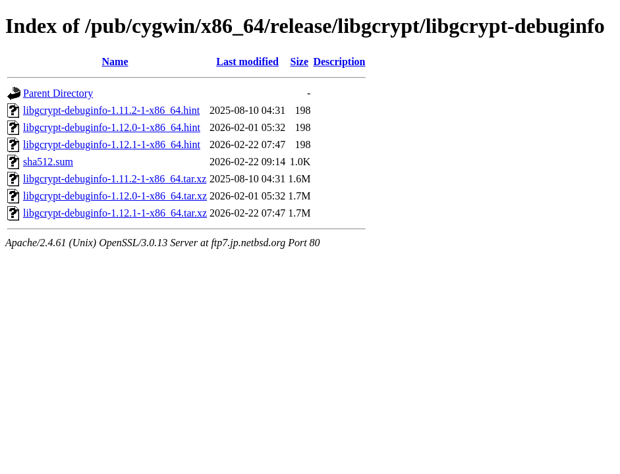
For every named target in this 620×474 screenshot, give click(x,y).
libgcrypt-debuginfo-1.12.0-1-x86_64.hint (111, 127)
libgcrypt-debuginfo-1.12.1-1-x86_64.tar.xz (115, 213)
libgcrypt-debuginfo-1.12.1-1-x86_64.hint (111, 144)
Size (300, 61)
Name (115, 61)
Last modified (247, 61)
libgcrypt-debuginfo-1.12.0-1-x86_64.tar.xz (115, 195)
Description (339, 61)
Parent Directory (58, 93)
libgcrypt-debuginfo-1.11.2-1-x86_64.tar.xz (114, 178)
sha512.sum (48, 161)
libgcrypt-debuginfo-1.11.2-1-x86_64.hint (111, 110)
